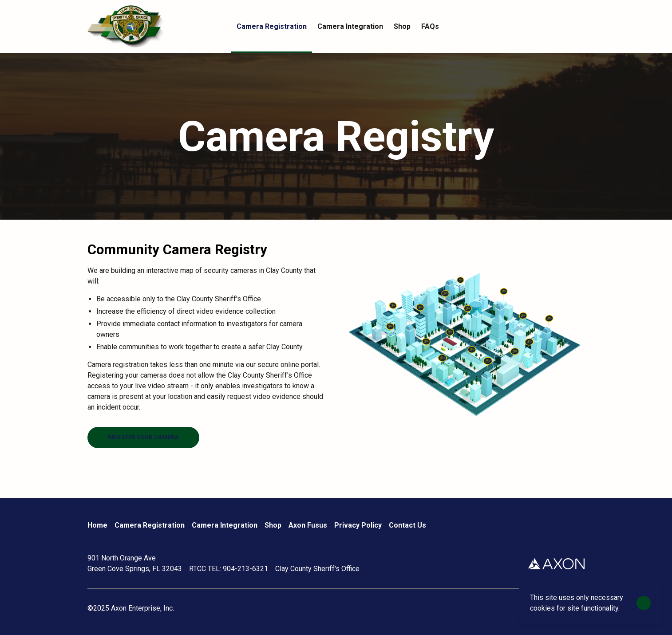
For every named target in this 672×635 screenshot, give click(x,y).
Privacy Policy (358, 525)
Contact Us (407, 525)
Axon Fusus (308, 525)
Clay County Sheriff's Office (317, 568)
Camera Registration (150, 525)
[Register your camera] (143, 437)
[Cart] (579, 26)
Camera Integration (224, 525)
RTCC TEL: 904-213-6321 (228, 568)
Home (97, 525)
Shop (273, 525)
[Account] (561, 26)
